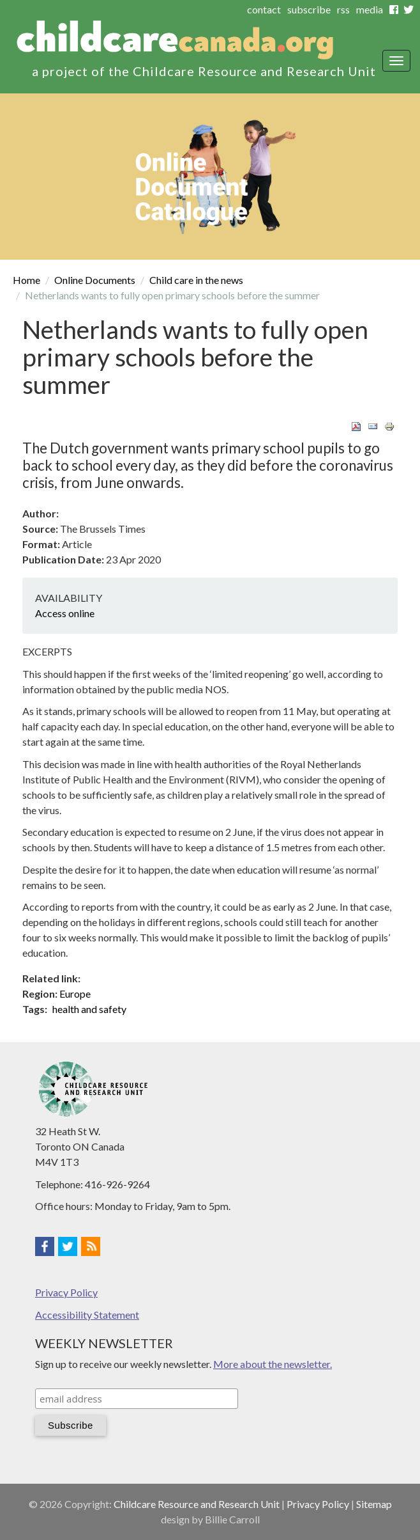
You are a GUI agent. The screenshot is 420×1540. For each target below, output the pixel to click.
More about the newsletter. (272, 1364)
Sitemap (374, 1504)
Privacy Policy (66, 1292)
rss (343, 9)
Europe (75, 993)
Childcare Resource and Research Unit (197, 1504)
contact (264, 9)
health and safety (89, 1009)
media (369, 9)
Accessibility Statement (87, 1314)
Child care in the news (196, 280)
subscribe (309, 9)
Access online (64, 613)
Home (26, 280)
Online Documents (94, 280)
